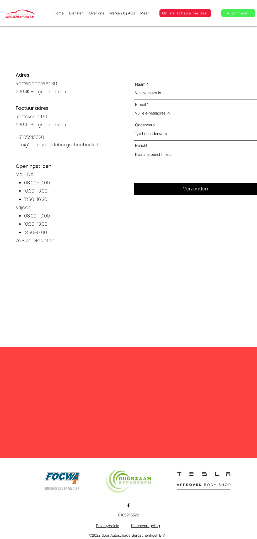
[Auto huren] (238, 13)
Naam (140, 84)
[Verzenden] (195, 189)
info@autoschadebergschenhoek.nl (57, 144)
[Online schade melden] (185, 13)
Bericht (141, 145)
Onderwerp (145, 125)
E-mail (140, 104)
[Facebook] (128, 505)
